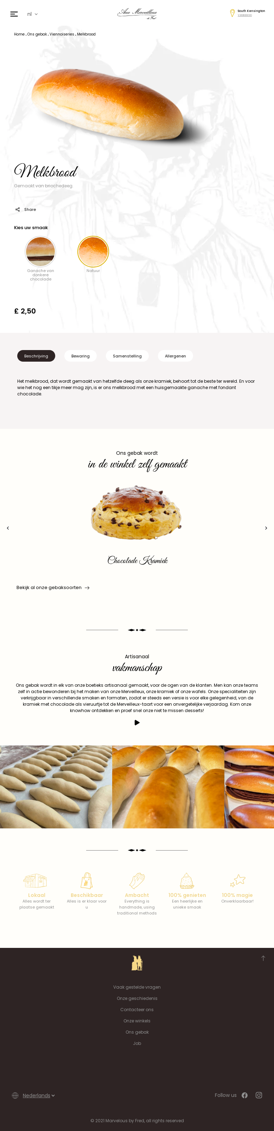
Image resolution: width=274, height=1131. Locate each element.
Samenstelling (127, 356)
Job (137, 1043)
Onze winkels (137, 1021)
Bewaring (80, 356)
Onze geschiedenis (137, 998)
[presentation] (7, 528)
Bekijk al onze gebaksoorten (52, 587)
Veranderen (245, 15)
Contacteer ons (137, 1010)
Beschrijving (36, 356)
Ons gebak (137, 1032)
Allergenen (175, 356)
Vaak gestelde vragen (137, 987)
